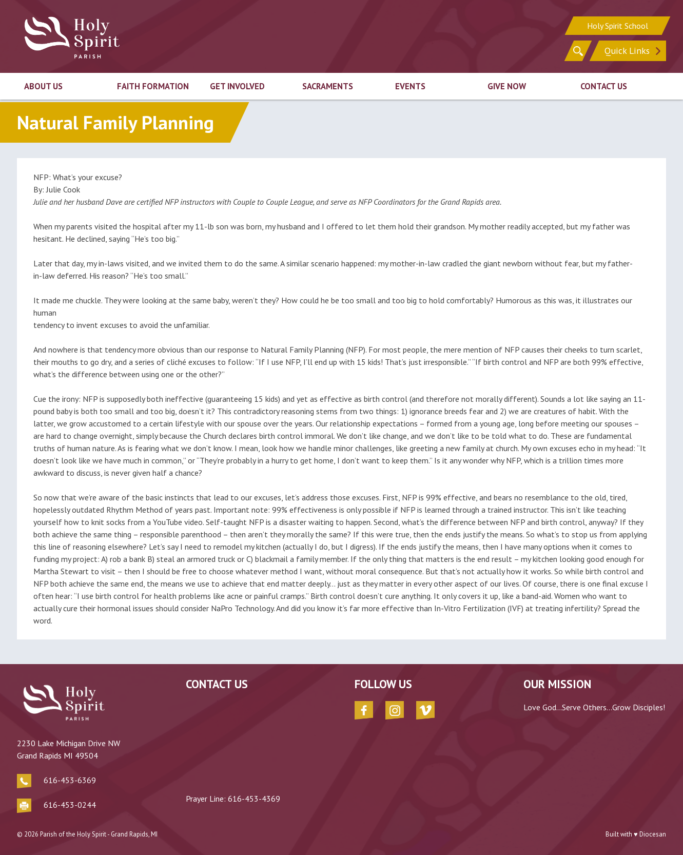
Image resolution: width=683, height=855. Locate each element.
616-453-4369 (254, 798)
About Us (43, 86)
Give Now (506, 86)
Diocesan (652, 834)
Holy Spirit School (617, 26)
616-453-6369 (70, 780)
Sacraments (327, 86)
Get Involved (237, 86)
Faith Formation (153, 86)
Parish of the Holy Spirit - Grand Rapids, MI (99, 834)
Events (410, 86)
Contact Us (603, 86)
